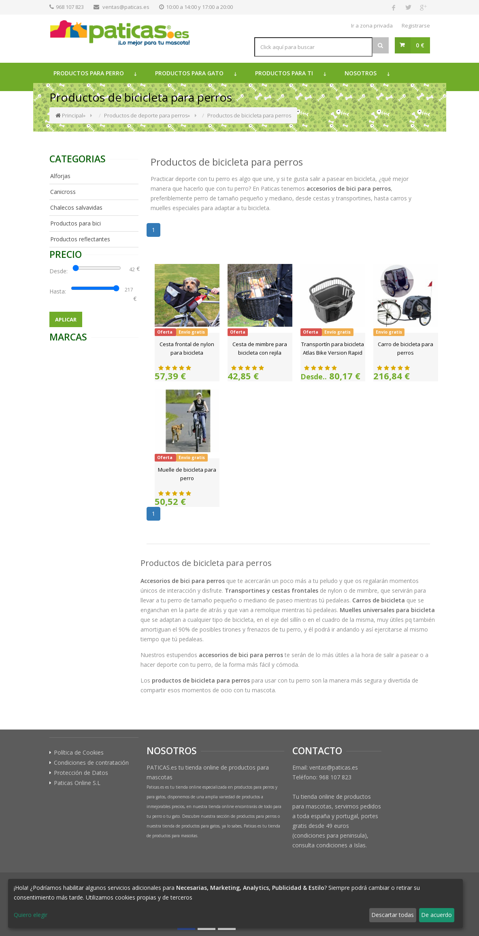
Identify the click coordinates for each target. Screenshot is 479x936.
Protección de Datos (81, 772)
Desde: (60, 271)
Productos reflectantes (80, 239)
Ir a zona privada (372, 25)
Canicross (63, 192)
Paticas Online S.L (77, 783)
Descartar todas (392, 915)
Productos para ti (284, 73)
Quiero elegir (30, 915)
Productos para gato (189, 73)
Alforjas (60, 176)
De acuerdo (436, 915)
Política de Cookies (79, 752)
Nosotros (361, 73)
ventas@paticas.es (125, 7)
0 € (420, 45)
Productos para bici (75, 223)
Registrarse (416, 25)
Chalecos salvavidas (76, 207)
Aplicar (66, 319)
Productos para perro (88, 73)
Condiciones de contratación (91, 762)
